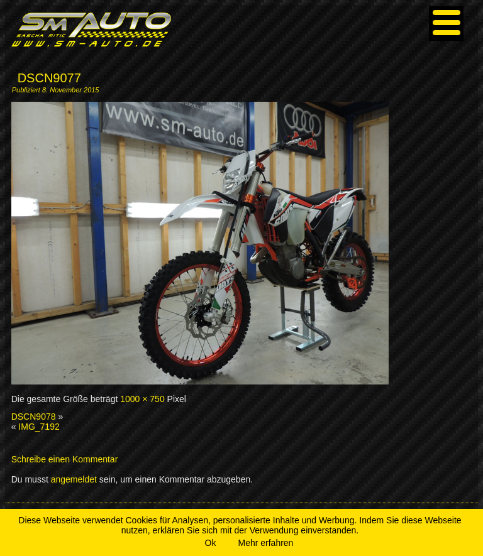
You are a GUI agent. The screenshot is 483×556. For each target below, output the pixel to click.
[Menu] (446, 23)
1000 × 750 (142, 399)
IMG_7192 (38, 427)
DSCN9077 (49, 78)
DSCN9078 (33, 417)
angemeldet (74, 479)
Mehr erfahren (265, 543)
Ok (210, 543)
